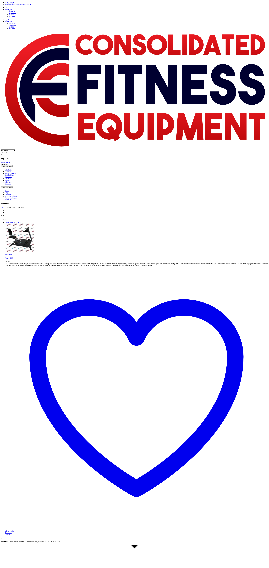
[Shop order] (9, 216)
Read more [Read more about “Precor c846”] (8, 533)
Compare (8, 534)
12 (5, 219)
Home (3, 207)
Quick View (8, 254)
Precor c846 (9, 258)
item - (5, 162)
